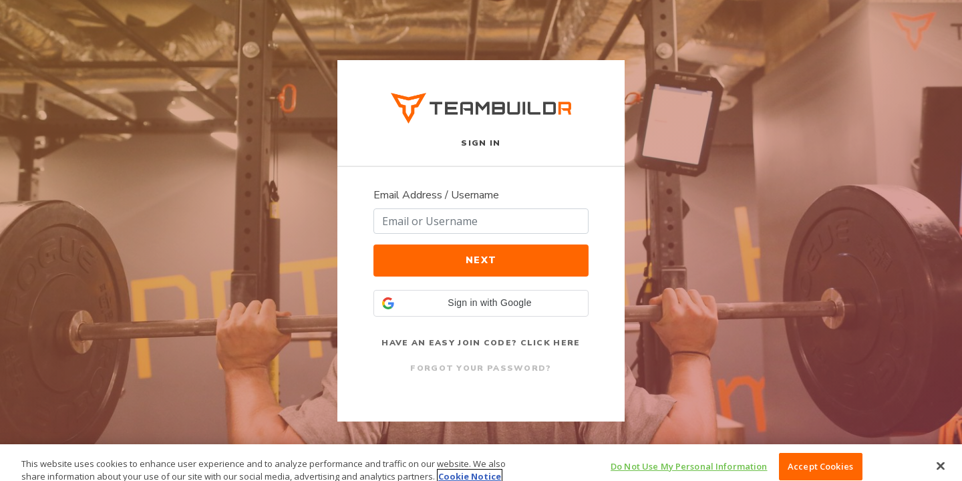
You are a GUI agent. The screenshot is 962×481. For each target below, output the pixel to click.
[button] (481, 303)
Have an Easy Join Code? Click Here (480, 342)
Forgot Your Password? (480, 368)
